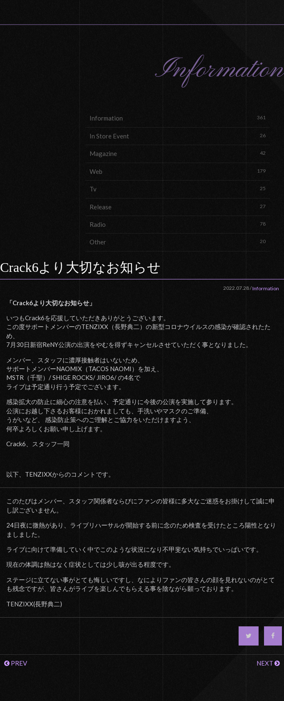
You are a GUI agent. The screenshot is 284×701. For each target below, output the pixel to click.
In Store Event (178, 136)
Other (178, 242)
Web (178, 171)
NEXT (268, 663)
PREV (15, 663)
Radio (178, 224)
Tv (178, 189)
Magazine (178, 153)
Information (178, 118)
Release (178, 207)
